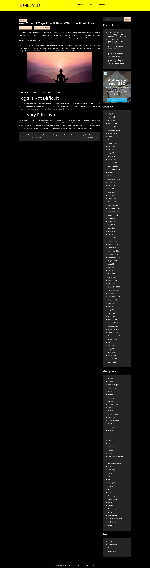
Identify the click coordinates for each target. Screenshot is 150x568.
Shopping (111, 496)
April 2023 (111, 195)
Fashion (111, 424)
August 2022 (112, 222)
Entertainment (113, 421)
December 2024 (114, 130)
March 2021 (112, 277)
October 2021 (113, 254)
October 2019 (113, 333)
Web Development (115, 519)
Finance (111, 427)
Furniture (111, 440)
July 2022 (111, 225)
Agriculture (112, 378)
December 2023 (114, 169)
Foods (110, 437)
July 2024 (111, 146)
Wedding (111, 525)
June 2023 (111, 189)
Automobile (112, 391)
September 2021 (114, 258)
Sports (110, 506)
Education (111, 417)
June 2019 (111, 346)
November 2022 (114, 212)
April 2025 (111, 117)
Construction (113, 404)
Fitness (110, 430)
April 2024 (111, 156)
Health (110, 450)
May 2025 (111, 114)
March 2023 (112, 199)
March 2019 (112, 355)
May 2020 (111, 310)
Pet (109, 476)
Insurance (111, 460)
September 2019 (114, 336)
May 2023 (111, 192)
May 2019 (111, 349)
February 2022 (113, 241)
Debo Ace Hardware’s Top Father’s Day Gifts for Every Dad (116, 41)
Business (111, 401)
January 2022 (113, 244)
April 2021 (111, 274)
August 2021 (112, 261)
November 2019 (113, 329)
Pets (109, 479)
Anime (110, 382)
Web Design (112, 515)
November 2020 (114, 290)
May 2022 (111, 231)
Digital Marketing (114, 411)
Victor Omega (25, 28)
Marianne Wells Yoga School (43, 45)
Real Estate (112, 486)
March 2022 (112, 238)
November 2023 (114, 173)
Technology (91, 4)
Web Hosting (112, 522)
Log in (110, 541)
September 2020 (114, 297)
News (110, 473)
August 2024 (112, 143)
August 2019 (112, 339)
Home (80, 4)
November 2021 (113, 251)
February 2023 (113, 202)
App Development (114, 385)
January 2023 (113, 205)
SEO (109, 493)
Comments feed (114, 548)
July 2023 (111, 186)
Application (112, 388)
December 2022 (114, 208)
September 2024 (114, 140)
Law (109, 466)
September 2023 (114, 179)
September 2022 (114, 218)
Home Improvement (115, 457)
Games (110, 444)
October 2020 (113, 293)
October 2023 (113, 176)
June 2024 (112, 150)
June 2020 (112, 307)
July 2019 (111, 342)
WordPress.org (113, 551)
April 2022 (111, 235)
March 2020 (112, 316)
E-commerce (113, 414)
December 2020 (114, 287)
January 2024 (113, 166)
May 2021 (111, 271)
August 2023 (112, 182)
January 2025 (113, 127)
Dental (110, 408)
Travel (110, 512)
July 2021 (111, 264)
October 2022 (113, 215)
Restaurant (112, 489)
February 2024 (113, 163)
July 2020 (111, 303)
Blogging (111, 398)
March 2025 (112, 120)
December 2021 (113, 248)
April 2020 (111, 313)
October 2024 (113, 137)
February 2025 (113, 124)
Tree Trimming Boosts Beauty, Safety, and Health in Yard (116, 48)
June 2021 (111, 267)
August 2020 (112, 300)
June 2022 (111, 228)
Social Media (112, 499)
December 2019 (113, 326)
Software (111, 502)
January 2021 (112, 284)
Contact (102, 4)
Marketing (111, 470)
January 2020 (113, 323)
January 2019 (113, 362)
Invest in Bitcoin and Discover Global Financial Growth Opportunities (117, 62)
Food (110, 434)
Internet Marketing (115, 463)
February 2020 (113, 320)
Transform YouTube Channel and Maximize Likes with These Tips (116, 55)
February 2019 (113, 359)
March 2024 (112, 160)
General (23, 20)
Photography (113, 483)
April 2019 (111, 352)
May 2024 (111, 153)
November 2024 (114, 133)
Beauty (110, 395)
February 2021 (113, 280)
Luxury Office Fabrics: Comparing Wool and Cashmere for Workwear (117, 34)
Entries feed (112, 545)
